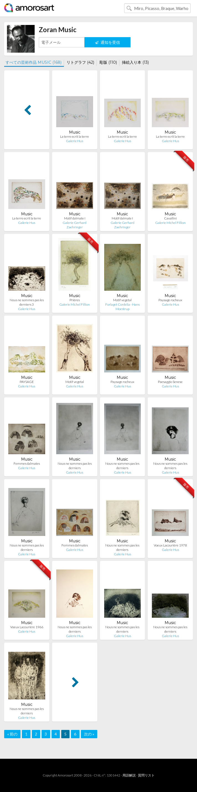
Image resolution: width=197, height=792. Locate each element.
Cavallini (170, 218)
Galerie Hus (74, 141)
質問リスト (146, 775)
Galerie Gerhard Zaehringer (74, 225)
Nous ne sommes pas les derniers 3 (27, 302)
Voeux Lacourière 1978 (170, 545)
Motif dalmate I (74, 218)
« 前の (12, 734)
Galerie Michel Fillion (170, 223)
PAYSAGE (27, 382)
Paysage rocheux (170, 300)
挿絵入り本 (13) (135, 62)
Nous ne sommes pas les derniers (75, 465)
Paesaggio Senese (170, 382)
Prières (75, 300)
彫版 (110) (108, 62)
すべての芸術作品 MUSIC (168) (34, 62)
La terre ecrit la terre (74, 136)
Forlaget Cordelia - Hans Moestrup (122, 306)
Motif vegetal (122, 300)
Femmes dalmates (27, 463)
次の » (89, 734)
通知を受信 (107, 42)
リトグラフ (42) (80, 62)
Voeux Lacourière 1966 (26, 627)
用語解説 (129, 775)
